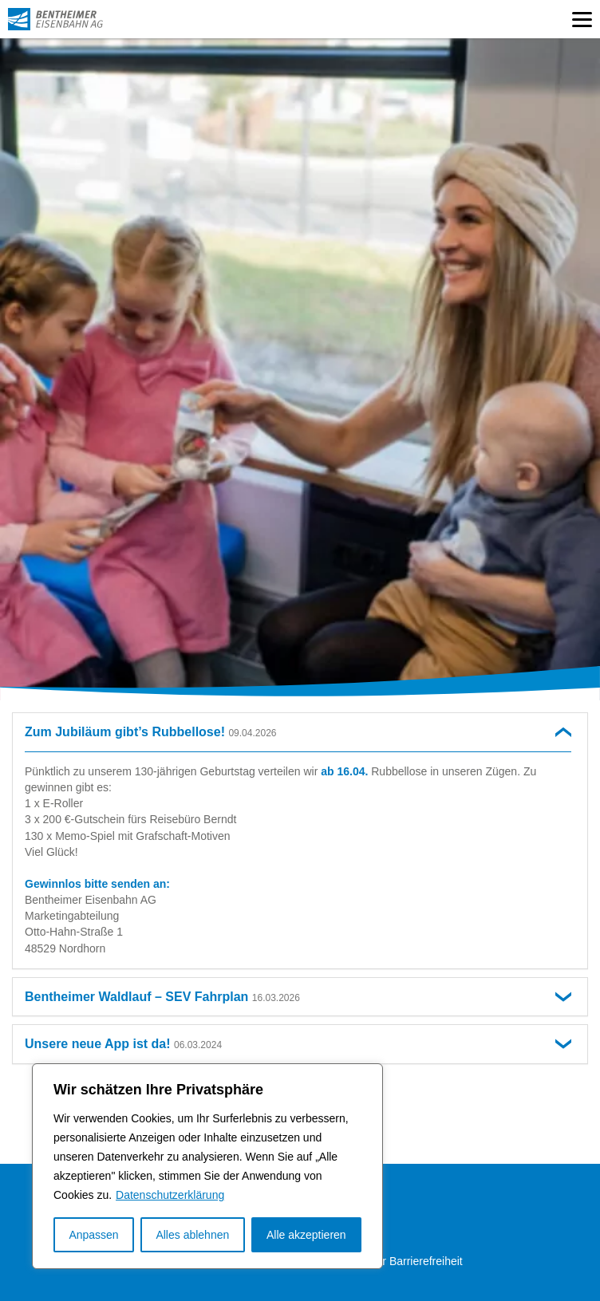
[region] (207, 1166)
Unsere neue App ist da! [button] (123, 1044)
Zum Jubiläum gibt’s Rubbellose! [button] (150, 732)
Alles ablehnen (192, 1234)
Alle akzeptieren (306, 1234)
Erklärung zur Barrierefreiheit (391, 1261)
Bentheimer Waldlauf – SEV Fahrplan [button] (162, 996)
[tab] (300, 732)
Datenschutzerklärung (170, 1195)
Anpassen (93, 1234)
